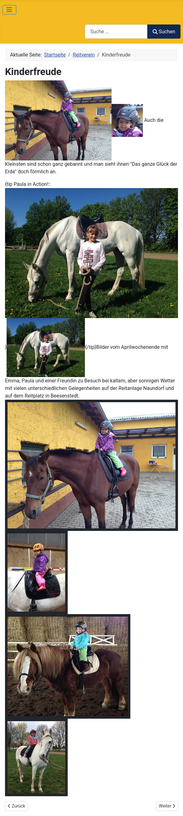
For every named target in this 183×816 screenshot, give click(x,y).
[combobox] (116, 31)
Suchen (164, 32)
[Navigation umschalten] (9, 9)
